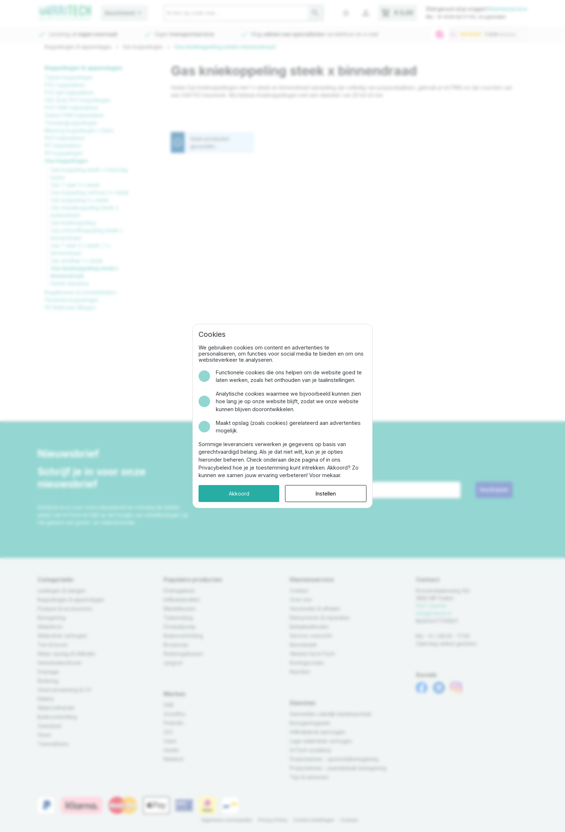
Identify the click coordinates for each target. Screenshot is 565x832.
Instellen (326, 493)
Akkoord (239, 493)
